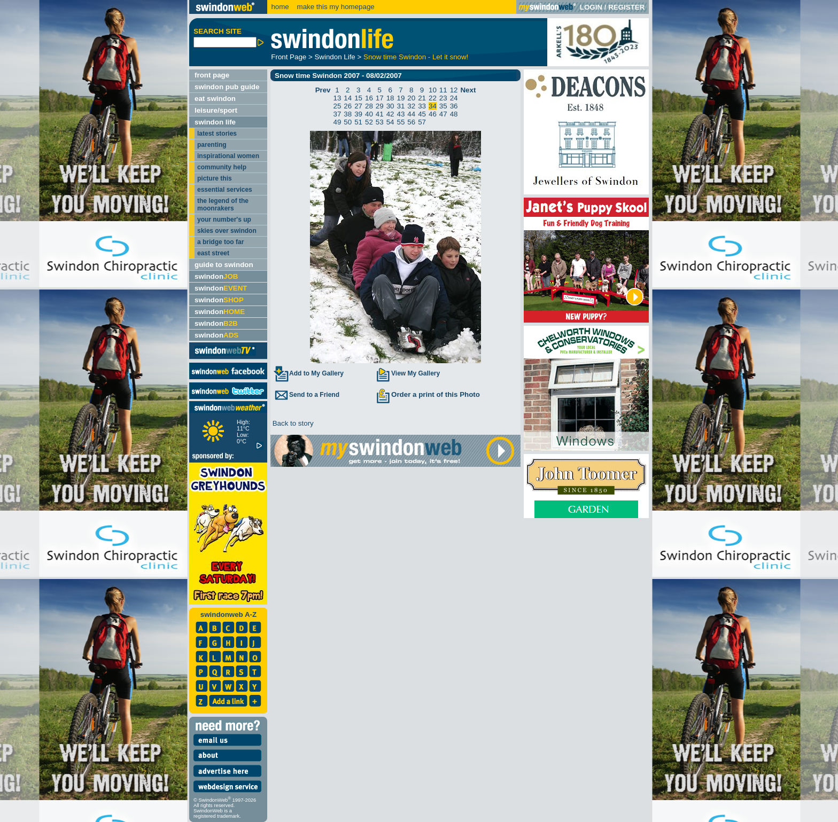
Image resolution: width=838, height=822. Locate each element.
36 (454, 106)
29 (380, 106)
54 (390, 122)
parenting (212, 144)
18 (390, 98)
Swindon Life (334, 57)
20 (411, 98)
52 (369, 122)
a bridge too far (220, 242)
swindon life (215, 122)
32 (411, 106)
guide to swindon (224, 265)
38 (348, 114)
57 (422, 122)
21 (422, 98)
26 (348, 106)
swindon (216, 276)
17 (380, 98)
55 (401, 122)
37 (337, 114)
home (280, 7)
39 (358, 114)
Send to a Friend (306, 394)
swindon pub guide (227, 87)
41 (380, 114)
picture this (214, 178)
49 (337, 122)
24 (454, 98)
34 (433, 106)
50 (348, 122)
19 (401, 98)
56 (411, 122)
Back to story (292, 423)
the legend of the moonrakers (223, 204)
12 (454, 90)
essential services (224, 189)
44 (411, 114)
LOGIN (591, 7)
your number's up (224, 219)
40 (369, 114)
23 (443, 98)
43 (401, 114)
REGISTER (626, 7)
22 (433, 98)
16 (369, 98)
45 (422, 114)
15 (358, 98)
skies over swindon (227, 230)
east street (213, 253)
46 (433, 114)
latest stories (217, 133)
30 (390, 106)
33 (422, 106)
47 (443, 114)
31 (401, 106)
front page (212, 75)
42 (390, 114)
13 (337, 98)
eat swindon (215, 99)
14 (348, 98)
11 (443, 90)
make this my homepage (335, 7)
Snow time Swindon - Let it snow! (415, 57)
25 (337, 106)
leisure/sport (216, 110)
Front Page (288, 57)
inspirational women (228, 156)
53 (380, 122)
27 (358, 106)
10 (433, 90)
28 (369, 106)
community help (221, 167)
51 (358, 122)
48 (454, 114)
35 (443, 106)
